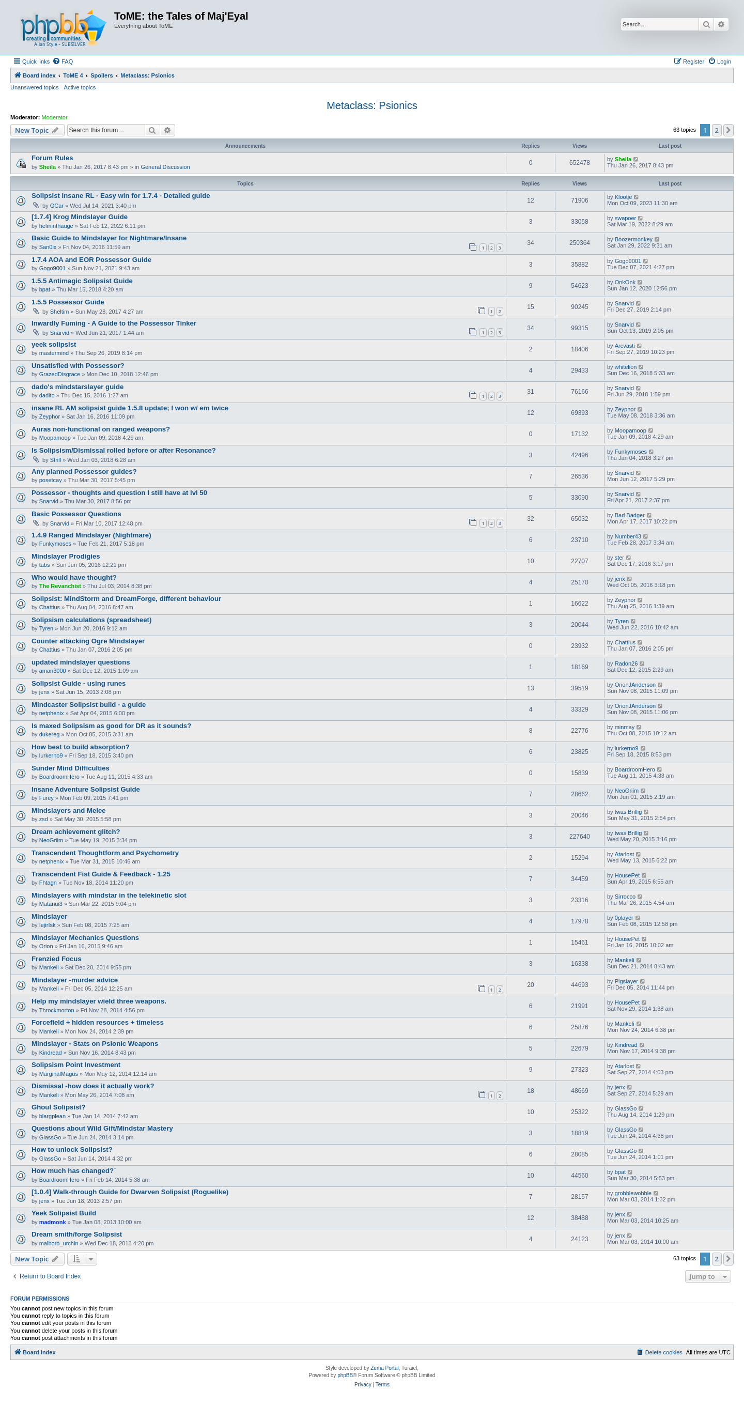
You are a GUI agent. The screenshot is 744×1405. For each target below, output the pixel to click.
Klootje (623, 197)
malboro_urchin (59, 1243)
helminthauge (56, 226)
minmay (625, 727)
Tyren (46, 628)
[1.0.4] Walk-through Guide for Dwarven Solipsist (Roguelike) (130, 1192)
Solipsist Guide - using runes (79, 683)
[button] (728, 130)
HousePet (627, 875)
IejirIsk (47, 925)
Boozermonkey (634, 239)
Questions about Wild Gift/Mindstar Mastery (102, 1128)
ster (619, 557)
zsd (43, 819)
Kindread (50, 1052)
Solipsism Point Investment (76, 1065)
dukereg (49, 734)
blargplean (52, 1116)
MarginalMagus (58, 1074)
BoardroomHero (59, 777)
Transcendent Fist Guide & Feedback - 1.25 (101, 874)
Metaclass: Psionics (372, 105)
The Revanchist (60, 586)
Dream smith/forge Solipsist (77, 1234)
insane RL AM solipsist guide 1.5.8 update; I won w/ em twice (130, 408)
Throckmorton (56, 1010)
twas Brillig (628, 812)
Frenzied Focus (57, 959)
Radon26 (626, 663)
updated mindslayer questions (81, 662)
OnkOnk (625, 282)
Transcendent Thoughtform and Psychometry (105, 853)
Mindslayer (49, 916)
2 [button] (717, 130)
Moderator (55, 117)
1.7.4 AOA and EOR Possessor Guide (91, 260)
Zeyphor (49, 416)
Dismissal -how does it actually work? (93, 1086)
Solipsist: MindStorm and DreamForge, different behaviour (126, 599)
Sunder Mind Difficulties (71, 768)
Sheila (47, 167)
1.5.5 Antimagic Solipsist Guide (82, 281)
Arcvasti (625, 346)
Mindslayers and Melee (69, 810)
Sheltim (59, 311)
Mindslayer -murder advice (75, 980)
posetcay (50, 480)
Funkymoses (631, 452)
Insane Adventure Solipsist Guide (86, 789)
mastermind (54, 353)
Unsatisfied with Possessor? (78, 365)
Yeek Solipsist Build (64, 1213)
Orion (46, 946)
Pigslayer (626, 981)
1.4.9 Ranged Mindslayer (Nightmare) (91, 535)
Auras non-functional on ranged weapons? (101, 429)
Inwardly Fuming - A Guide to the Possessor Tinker (114, 323)
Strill (55, 460)
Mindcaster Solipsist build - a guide (89, 704)
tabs (44, 565)
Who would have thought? (74, 577)
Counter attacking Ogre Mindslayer (88, 641)
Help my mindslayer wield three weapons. (99, 1001)
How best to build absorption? (81, 747)
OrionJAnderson (635, 685)
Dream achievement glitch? (76, 832)
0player (624, 918)
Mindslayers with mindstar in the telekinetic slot (109, 895)
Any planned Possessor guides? (84, 471)
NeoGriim (627, 791)
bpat (44, 289)
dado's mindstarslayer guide (77, 387)
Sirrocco (625, 896)
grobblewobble (633, 1193)
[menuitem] (62, 61)
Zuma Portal (384, 1368)
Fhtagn (48, 882)
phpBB (345, 1375)
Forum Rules (52, 158)
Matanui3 (51, 904)
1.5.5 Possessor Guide (68, 302)
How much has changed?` (74, 1171)
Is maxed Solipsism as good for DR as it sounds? (111, 726)
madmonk (52, 1222)
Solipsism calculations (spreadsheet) (91, 620)
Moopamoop (55, 438)
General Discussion (165, 167)
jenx (620, 579)
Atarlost (624, 854)
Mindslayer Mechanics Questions (85, 937)
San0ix (48, 247)
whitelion (626, 367)
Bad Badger (630, 515)
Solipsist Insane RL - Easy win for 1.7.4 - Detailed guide (121, 195)
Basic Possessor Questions (76, 514)
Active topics (80, 87)
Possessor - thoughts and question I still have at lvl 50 (119, 493)
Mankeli (49, 967)
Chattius (49, 607)
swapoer (626, 218)
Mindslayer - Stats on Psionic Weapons (95, 1043)
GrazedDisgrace (59, 374)
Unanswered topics (34, 87)
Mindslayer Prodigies (66, 556)
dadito (47, 395)
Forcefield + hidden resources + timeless (98, 1022)
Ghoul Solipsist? (59, 1107)
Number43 (628, 536)
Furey (46, 798)
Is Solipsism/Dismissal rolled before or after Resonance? (124, 450)
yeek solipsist (54, 344)
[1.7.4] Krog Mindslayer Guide (80, 217)
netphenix (51, 713)
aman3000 (52, 671)
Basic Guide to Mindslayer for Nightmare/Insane (109, 238)
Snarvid (624, 303)
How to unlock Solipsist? (72, 1149)
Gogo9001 (52, 268)
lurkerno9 (51, 755)
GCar (57, 206)
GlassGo (626, 1108)
